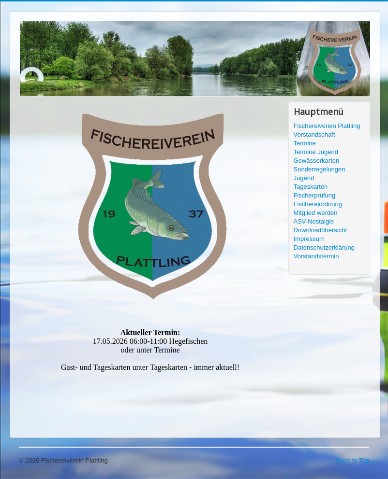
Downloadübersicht (320, 230)
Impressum (309, 238)
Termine (305, 143)
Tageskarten (311, 186)
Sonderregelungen (319, 169)
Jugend (304, 178)
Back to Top (352, 460)
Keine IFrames (150, 372)
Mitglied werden (316, 212)
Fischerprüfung (315, 195)
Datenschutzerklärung (324, 247)
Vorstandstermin (316, 256)
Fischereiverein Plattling (327, 125)
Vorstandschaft (314, 134)
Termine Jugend (316, 151)
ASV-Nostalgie (314, 221)
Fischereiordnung (318, 204)
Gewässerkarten (317, 160)
